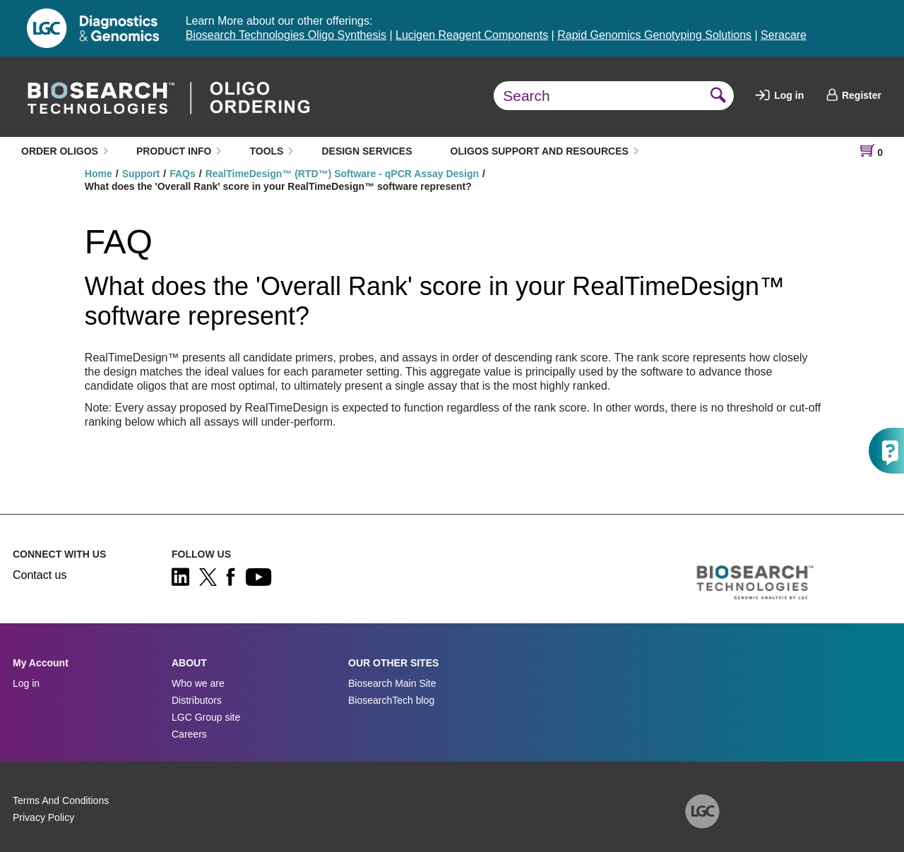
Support (141, 173)
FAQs (183, 173)
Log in (779, 95)
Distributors (197, 700)
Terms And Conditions (61, 800)
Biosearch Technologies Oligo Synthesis (286, 35)
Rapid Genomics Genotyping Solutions (654, 35)
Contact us (39, 575)
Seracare (784, 35)
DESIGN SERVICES (366, 151)
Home (98, 173)
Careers (189, 734)
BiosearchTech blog (391, 700)
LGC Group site (206, 717)
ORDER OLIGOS (59, 151)
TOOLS (266, 151)
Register (853, 95)
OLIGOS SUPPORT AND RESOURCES (540, 151)
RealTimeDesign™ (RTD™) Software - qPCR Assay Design (342, 173)
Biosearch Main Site (392, 683)
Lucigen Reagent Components (472, 35)
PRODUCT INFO (174, 151)
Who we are (198, 683)
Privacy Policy (43, 817)
